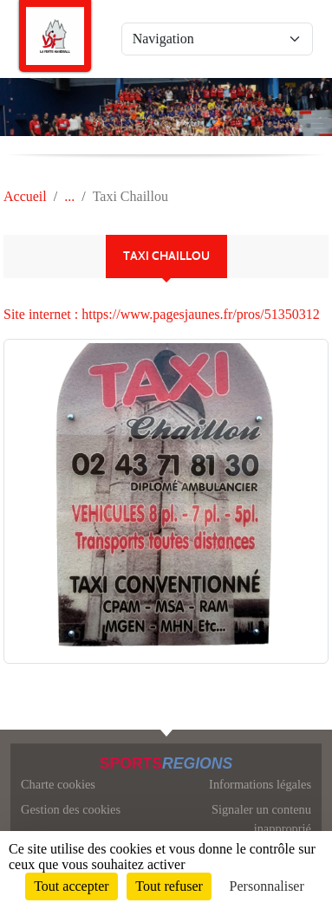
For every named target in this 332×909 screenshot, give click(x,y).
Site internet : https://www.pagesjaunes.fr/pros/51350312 (161, 314)
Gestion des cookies (70, 809)
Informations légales (260, 784)
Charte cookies (58, 784)
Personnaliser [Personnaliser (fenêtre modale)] (267, 886)
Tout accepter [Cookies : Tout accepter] (71, 886)
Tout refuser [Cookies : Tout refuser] (169, 886)
